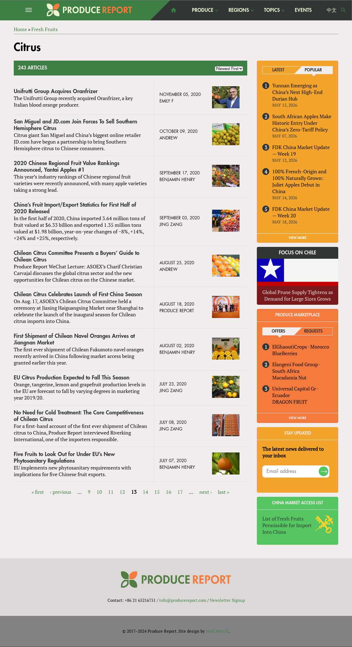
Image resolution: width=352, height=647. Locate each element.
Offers (278, 331)
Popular (313, 70)
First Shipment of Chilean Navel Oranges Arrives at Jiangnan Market (74, 339)
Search (343, 10)
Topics (272, 10)
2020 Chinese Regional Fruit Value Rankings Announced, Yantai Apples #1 (66, 166)
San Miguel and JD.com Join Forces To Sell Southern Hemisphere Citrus (75, 125)
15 (157, 492)
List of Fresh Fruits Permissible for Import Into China (287, 525)
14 (145, 492)
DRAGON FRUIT (289, 401)
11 (111, 492)
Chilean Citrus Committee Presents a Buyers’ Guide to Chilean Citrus (76, 256)
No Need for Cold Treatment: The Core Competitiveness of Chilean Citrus (79, 416)
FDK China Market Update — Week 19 (301, 150)
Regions (239, 10)
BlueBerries (284, 353)
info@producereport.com (182, 600)
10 (99, 492)
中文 (332, 10)
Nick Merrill (217, 631)
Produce (202, 10)
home (173, 10)
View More (297, 418)
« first (38, 492)
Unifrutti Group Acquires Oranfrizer (56, 91)
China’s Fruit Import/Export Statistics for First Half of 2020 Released (75, 208)
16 (168, 492)
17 (180, 492)
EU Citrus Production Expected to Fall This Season (72, 378)
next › (205, 492)
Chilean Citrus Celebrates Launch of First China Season (78, 295)
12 (122, 492)
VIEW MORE (297, 237)
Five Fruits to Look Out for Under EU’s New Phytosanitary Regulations (64, 457)
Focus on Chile (297, 252)
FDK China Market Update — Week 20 (301, 212)
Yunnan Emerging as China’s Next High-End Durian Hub (297, 92)
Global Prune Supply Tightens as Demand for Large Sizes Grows (297, 295)
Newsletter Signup (227, 600)
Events (303, 10)
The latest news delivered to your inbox (293, 452)
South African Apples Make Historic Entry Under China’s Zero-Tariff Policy (301, 123)
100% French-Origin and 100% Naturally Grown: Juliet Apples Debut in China (299, 181)
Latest (278, 70)
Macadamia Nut (289, 377)
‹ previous (60, 492)
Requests (313, 331)
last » (223, 492)
